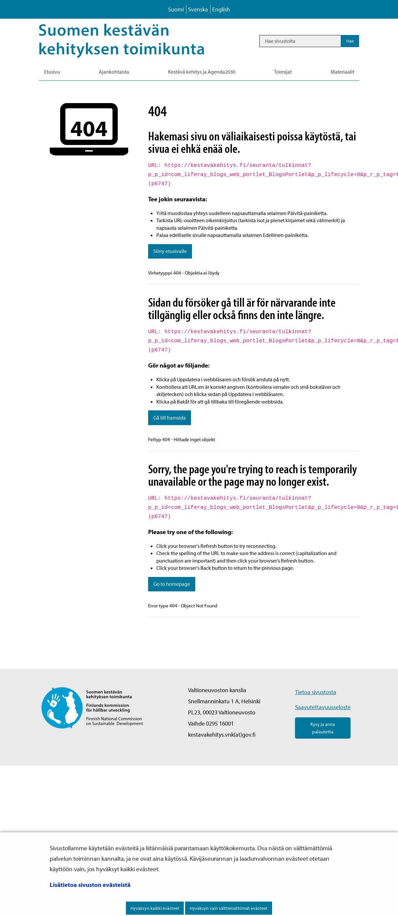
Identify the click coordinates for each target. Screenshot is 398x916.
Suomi (176, 9)
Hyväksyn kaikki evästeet (154, 908)
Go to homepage (171, 584)
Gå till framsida (169, 417)
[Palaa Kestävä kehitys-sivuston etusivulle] (130, 41)
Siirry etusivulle (170, 251)
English (221, 9)
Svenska (198, 9)
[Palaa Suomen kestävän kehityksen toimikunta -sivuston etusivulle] (92, 707)
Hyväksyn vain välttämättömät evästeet (229, 908)
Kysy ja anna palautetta (322, 728)
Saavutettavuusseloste (323, 707)
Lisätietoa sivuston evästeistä (90, 885)
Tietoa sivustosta (315, 692)
